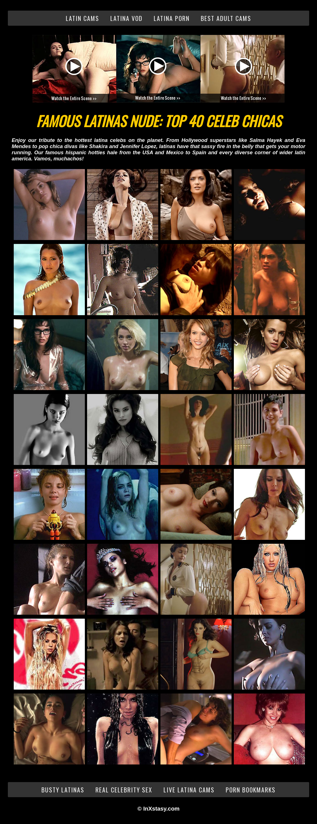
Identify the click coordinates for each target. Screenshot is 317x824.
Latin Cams (82, 18)
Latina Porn (172, 18)
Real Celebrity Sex (123, 789)
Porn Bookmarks (251, 789)
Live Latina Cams (189, 789)
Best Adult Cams (226, 18)
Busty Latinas (62, 789)
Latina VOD (126, 18)
